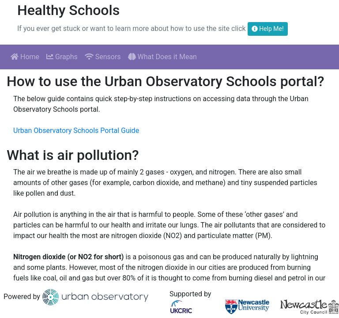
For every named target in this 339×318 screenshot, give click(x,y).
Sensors (103, 57)
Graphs (62, 57)
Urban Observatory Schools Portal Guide (76, 130)
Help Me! (268, 28)
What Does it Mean (162, 57)
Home (25, 57)
